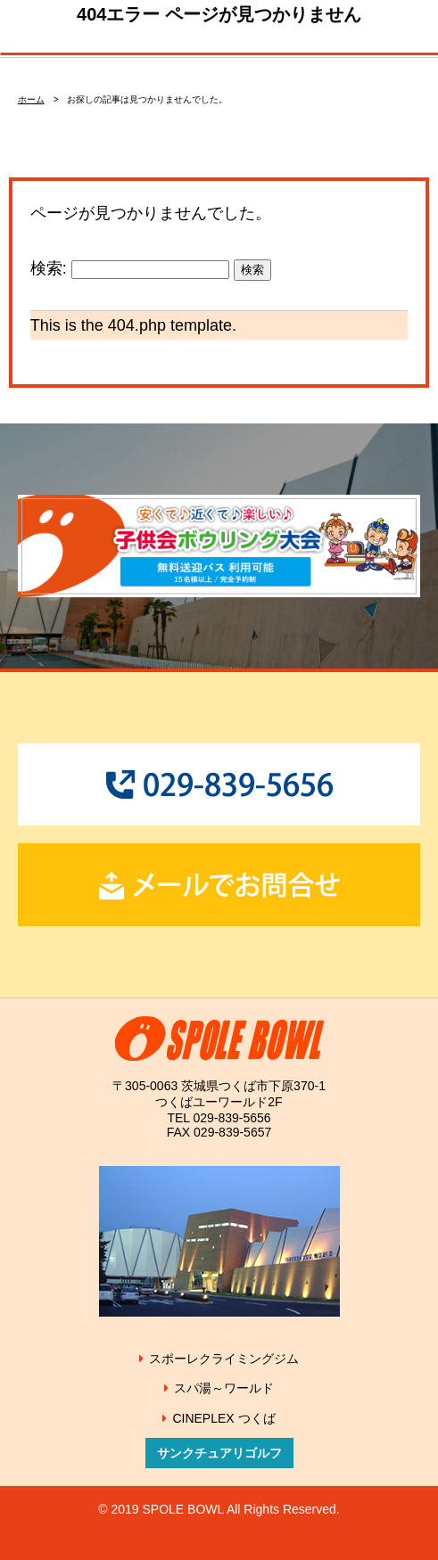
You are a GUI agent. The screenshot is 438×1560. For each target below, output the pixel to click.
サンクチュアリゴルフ (219, 1453)
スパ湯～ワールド (224, 1388)
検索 (252, 269)
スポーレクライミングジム (224, 1358)
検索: (48, 268)
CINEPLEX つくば (223, 1418)
